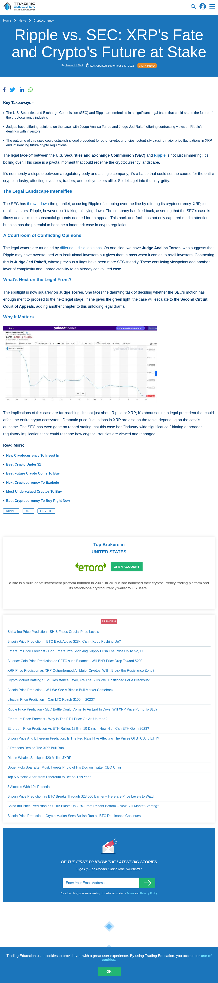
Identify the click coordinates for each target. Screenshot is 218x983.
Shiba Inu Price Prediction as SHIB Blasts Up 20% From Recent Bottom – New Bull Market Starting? (83, 806)
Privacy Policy (148, 893)
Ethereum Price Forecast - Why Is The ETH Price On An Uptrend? (57, 719)
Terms (131, 893)
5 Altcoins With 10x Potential (29, 787)
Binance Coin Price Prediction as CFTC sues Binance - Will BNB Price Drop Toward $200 (75, 661)
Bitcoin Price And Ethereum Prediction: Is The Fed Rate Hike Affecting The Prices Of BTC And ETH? (83, 738)
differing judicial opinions (81, 248)
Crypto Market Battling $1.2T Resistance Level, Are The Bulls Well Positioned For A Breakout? (78, 680)
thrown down (38, 204)
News (22, 20)
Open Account (126, 566)
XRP (28, 511)
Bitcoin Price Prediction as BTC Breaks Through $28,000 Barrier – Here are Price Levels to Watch (81, 796)
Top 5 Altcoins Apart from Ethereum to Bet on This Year (49, 777)
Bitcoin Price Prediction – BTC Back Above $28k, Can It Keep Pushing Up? (64, 641)
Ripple (11, 511)
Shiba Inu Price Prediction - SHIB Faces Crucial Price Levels (53, 631)
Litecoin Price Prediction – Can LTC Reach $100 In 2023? (51, 699)
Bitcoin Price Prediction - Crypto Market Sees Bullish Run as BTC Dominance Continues (74, 816)
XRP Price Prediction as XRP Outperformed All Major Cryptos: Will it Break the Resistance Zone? (80, 670)
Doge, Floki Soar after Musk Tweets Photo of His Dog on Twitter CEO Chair (64, 767)
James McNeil (74, 65)
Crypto (46, 511)
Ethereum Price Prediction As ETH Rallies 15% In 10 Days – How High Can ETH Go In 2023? (78, 728)
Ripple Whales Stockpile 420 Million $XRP (39, 758)
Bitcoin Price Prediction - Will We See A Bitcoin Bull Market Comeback (60, 690)
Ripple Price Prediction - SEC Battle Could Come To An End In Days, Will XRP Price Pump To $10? (82, 709)
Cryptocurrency (43, 20)
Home (7, 20)
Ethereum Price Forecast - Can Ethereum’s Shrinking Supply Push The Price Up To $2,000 (75, 651)
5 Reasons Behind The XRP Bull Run (35, 748)
